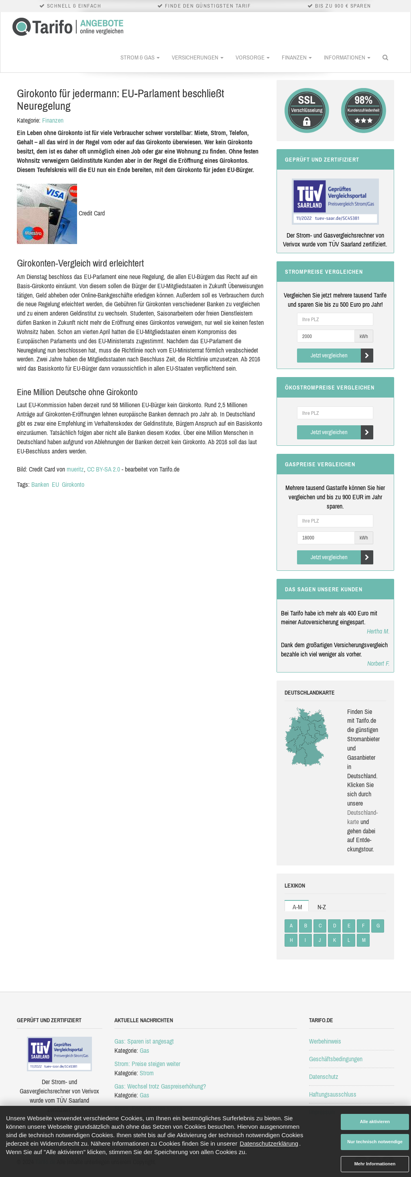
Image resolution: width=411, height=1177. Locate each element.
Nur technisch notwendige (375, 1141)
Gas (144, 1050)
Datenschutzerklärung (269, 1143)
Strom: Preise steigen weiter (147, 1063)
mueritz (75, 469)
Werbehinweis (325, 1041)
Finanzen (297, 57)
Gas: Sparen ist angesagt (144, 1041)
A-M (297, 906)
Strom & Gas (140, 57)
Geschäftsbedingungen (335, 1058)
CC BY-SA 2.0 (103, 469)
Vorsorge (253, 57)
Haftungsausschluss (332, 1094)
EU (55, 484)
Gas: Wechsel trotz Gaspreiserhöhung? (160, 1086)
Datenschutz (323, 1076)
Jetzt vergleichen (342, 356)
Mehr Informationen (375, 1163)
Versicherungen (198, 57)
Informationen (347, 57)
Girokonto (73, 484)
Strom (147, 1073)
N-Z (321, 906)
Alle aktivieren (375, 1121)
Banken (40, 484)
